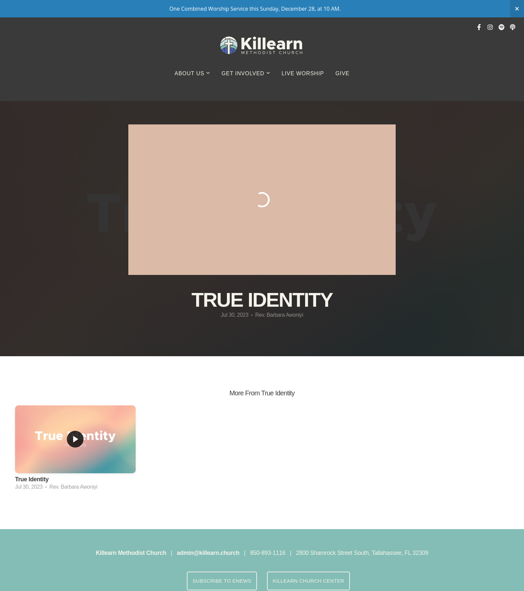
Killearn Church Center (308, 581)
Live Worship (303, 73)
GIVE (343, 73)
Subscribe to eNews (221, 581)
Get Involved (246, 73)
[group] (75, 449)
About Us (192, 73)
